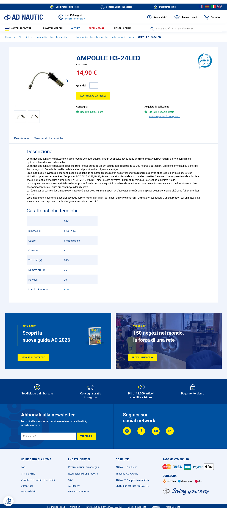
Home (8, 38)
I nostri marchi (55, 29)
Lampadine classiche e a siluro (53, 38)
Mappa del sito (29, 493)
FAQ (23, 468)
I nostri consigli (129, 29)
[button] (64, 82)
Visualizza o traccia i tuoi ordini (38, 481)
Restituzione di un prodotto (83, 475)
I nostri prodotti (20, 29)
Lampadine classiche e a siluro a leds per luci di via (103, 38)
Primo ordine (28, 475)
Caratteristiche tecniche (48, 140)
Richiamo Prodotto (78, 493)
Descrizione (21, 140)
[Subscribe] (86, 438)
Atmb (67, 291)
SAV (70, 481)
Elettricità (24, 38)
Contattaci (27, 487)
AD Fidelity (74, 487)
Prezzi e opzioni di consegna (83, 468)
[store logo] (23, 17)
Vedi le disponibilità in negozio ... (164, 118)
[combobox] (186, 28)
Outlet (79, 29)
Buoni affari (100, 29)
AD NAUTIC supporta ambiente (133, 481)
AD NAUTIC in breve (126, 468)
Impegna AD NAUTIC (127, 475)
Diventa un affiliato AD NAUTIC (132, 487)
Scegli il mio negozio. (75, 19)
